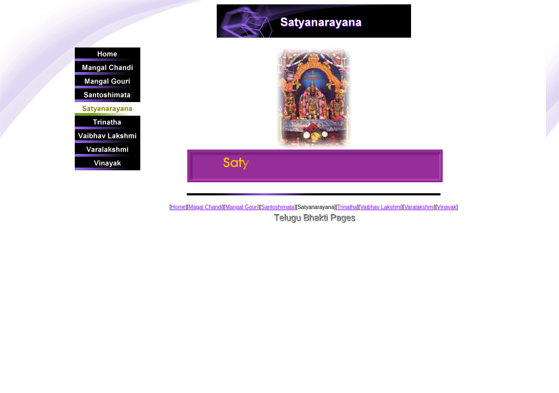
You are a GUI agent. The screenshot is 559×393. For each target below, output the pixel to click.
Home (178, 207)
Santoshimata (277, 207)
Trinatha (347, 207)
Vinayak (446, 207)
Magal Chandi (205, 207)
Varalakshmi (419, 207)
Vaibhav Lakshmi (380, 207)
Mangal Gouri (241, 207)
